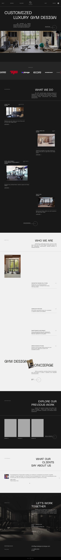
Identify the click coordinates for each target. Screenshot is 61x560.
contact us (34, 531)
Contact (54, 3)
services (12, 3)
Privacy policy (6, 549)
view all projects (48, 436)
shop (46, 3)
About (3, 3)
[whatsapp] (58, 3)
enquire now (47, 26)
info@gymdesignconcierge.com (41, 546)
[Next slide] (59, 478)
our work (21, 3)
